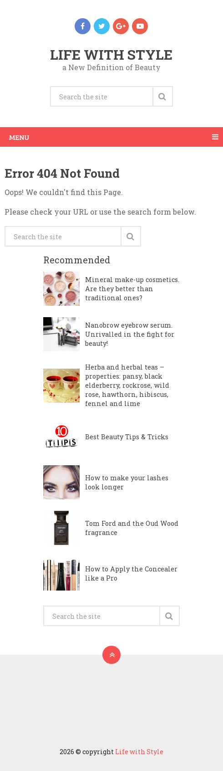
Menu (19, 137)
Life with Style (111, 54)
